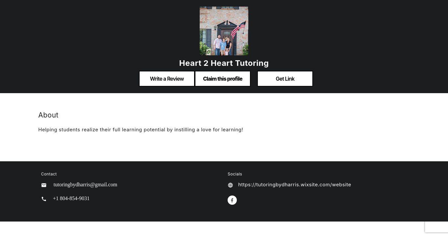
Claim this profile (222, 78)
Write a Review (167, 78)
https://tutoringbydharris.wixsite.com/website (294, 184)
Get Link (285, 78)
